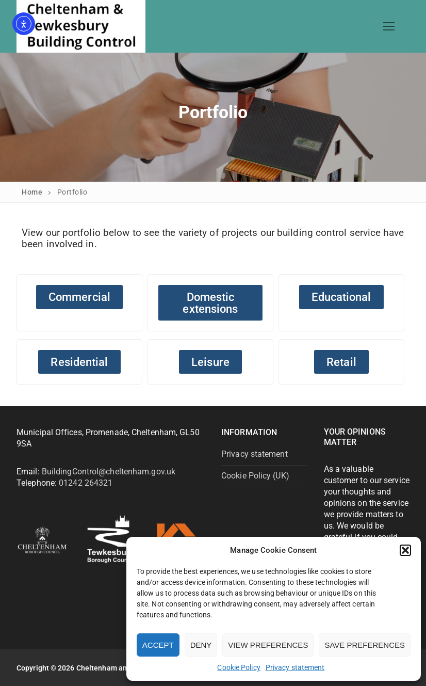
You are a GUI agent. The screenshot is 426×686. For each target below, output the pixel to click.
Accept (158, 645)
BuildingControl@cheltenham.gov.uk (108, 471)
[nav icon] (388, 26)
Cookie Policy (238, 667)
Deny (201, 645)
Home (32, 192)
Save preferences (364, 645)
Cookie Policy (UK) (255, 476)
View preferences (268, 645)
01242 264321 (85, 483)
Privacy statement (295, 667)
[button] (405, 550)
